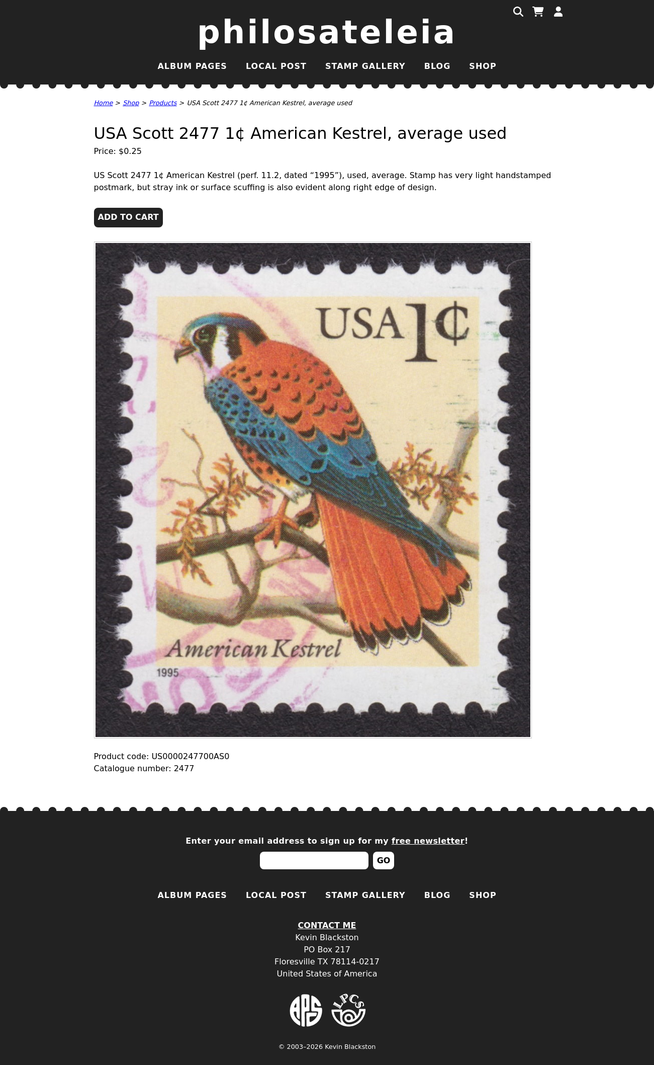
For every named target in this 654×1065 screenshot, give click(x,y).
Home (103, 103)
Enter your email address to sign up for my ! (327, 841)
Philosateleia (327, 32)
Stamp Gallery (365, 66)
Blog (437, 66)
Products (162, 103)
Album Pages (192, 66)
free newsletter (428, 841)
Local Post (276, 66)
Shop (482, 66)
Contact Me (327, 925)
